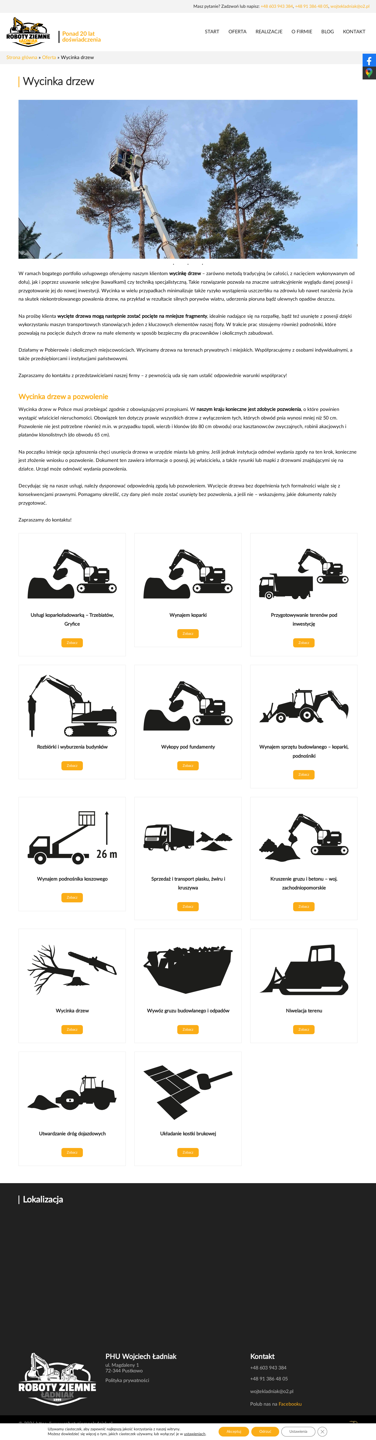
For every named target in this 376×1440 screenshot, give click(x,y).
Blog (327, 32)
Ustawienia (299, 1432)
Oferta (237, 32)
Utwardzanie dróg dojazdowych (72, 1134)
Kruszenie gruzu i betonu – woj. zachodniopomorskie (303, 884)
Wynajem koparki (188, 615)
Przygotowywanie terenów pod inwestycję (304, 620)
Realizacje (269, 32)
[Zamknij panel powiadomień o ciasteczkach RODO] (322, 1432)
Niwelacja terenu (304, 1011)
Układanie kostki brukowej (188, 1134)
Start (212, 32)
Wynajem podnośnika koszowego (72, 879)
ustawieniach (194, 1434)
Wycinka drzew (72, 1011)
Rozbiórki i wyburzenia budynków (72, 747)
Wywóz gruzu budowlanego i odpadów (188, 1011)
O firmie (302, 32)
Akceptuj (234, 1432)
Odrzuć (265, 1432)
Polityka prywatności (127, 1380)
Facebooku (290, 1404)
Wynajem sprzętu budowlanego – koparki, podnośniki (303, 752)
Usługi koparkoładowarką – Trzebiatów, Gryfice (72, 620)
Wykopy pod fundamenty (188, 747)
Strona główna (21, 57)
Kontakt (354, 32)
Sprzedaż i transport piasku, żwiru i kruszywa (188, 884)
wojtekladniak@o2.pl (350, 6)
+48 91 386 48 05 (311, 6)
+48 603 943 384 (277, 6)
